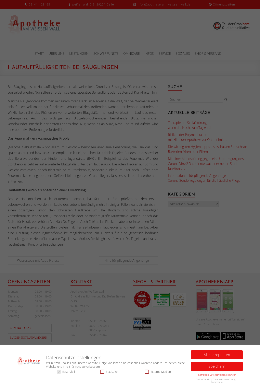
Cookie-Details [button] (203, 380)
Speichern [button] (216, 367)
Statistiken (109, 373)
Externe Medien (158, 373)
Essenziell (66, 373)
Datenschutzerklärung (224, 380)
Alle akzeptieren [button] (217, 355)
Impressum (217, 383)
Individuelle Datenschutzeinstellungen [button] (217, 375)
